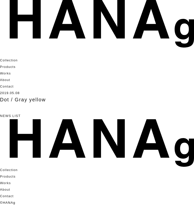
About (5, 80)
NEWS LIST (10, 116)
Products (8, 67)
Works (5, 73)
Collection (9, 60)
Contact (7, 86)
